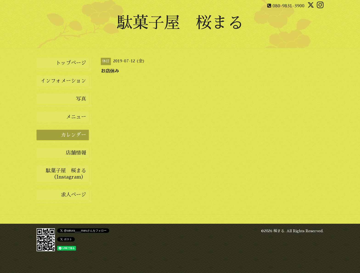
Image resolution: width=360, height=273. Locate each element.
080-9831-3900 (288, 5)
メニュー (76, 116)
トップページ (71, 63)
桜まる (278, 231)
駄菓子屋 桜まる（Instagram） (66, 173)
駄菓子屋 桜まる (180, 23)
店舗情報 (76, 152)
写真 (81, 99)
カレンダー (73, 135)
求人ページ (73, 194)
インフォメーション (63, 80)
